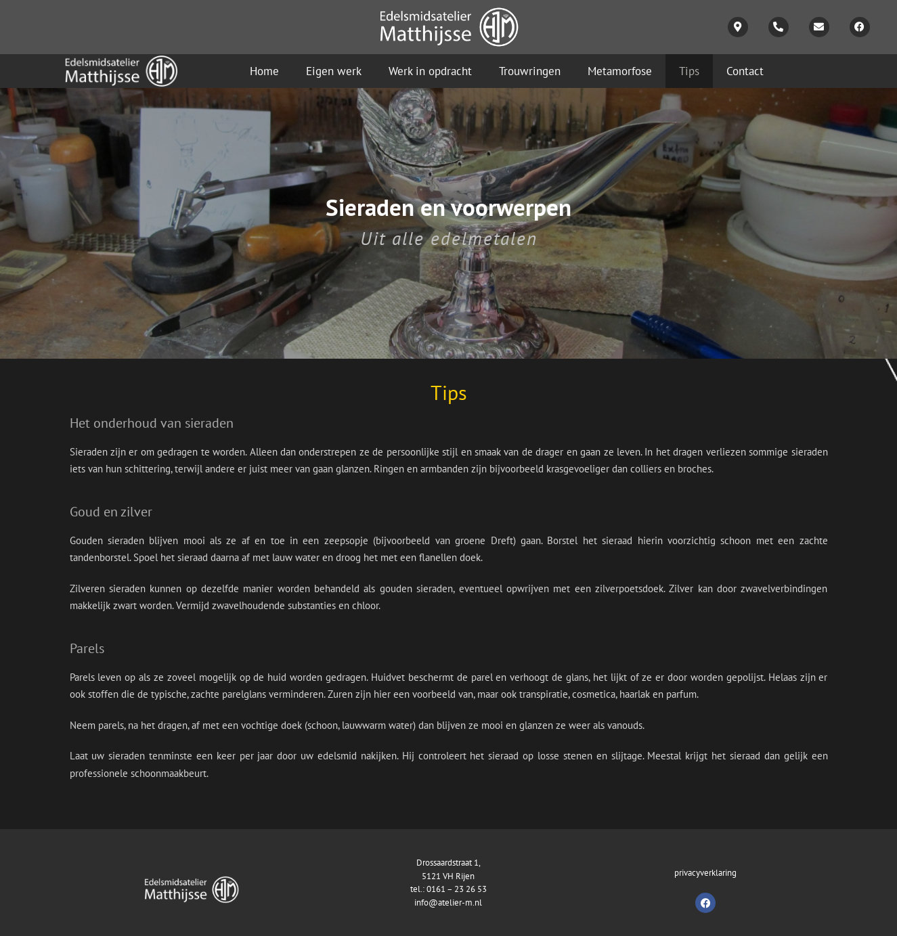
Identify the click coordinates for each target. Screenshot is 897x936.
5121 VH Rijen (448, 876)
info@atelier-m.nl (448, 902)
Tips (689, 71)
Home (264, 71)
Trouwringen (530, 71)
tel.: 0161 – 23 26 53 (448, 889)
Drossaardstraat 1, (448, 862)
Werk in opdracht (430, 71)
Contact (745, 71)
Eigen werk (334, 71)
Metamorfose (620, 71)
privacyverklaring (705, 872)
